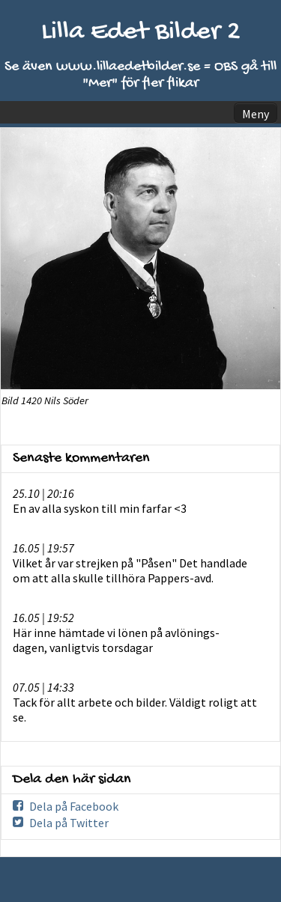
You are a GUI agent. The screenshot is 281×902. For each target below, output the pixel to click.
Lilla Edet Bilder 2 (141, 32)
